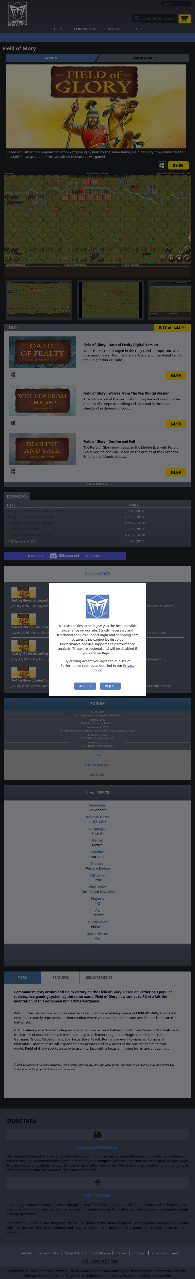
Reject (110, 686)
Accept (85, 686)
